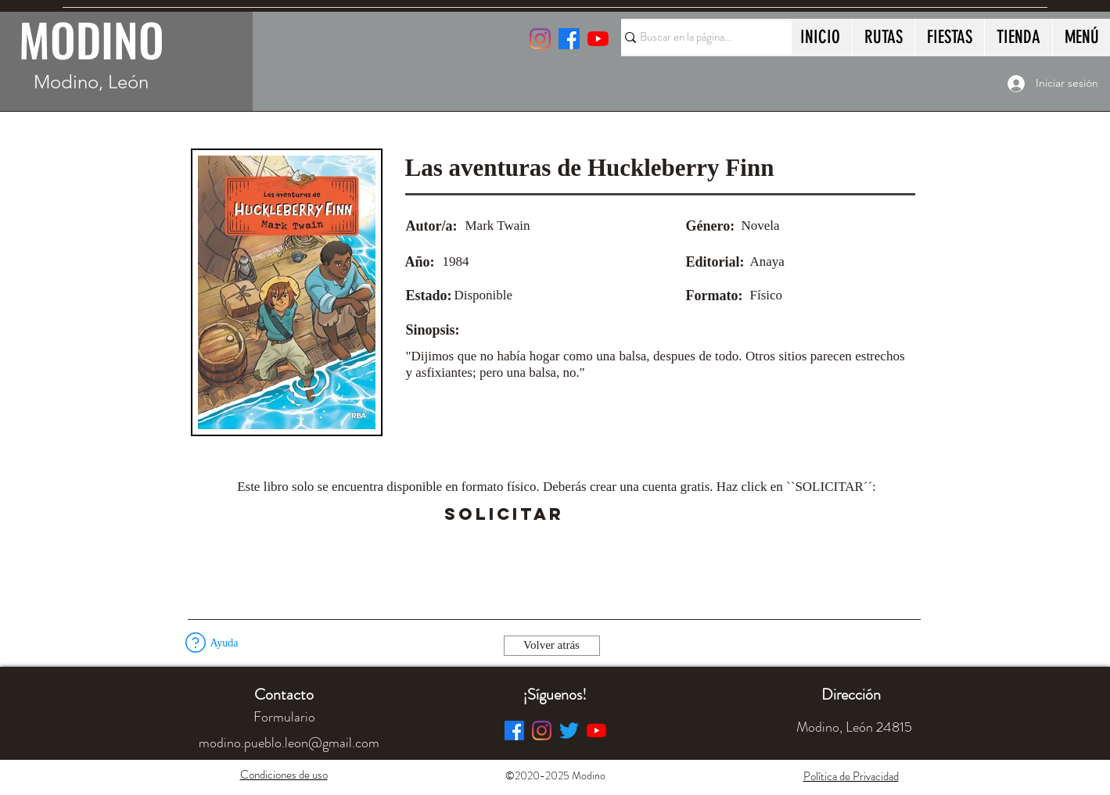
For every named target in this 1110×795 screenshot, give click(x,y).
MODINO (91, 39)
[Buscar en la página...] (699, 37)
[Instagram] (540, 38)
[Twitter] (569, 730)
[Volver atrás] (552, 646)
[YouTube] (598, 38)
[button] (608, 514)
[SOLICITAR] (504, 514)
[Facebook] (514, 730)
